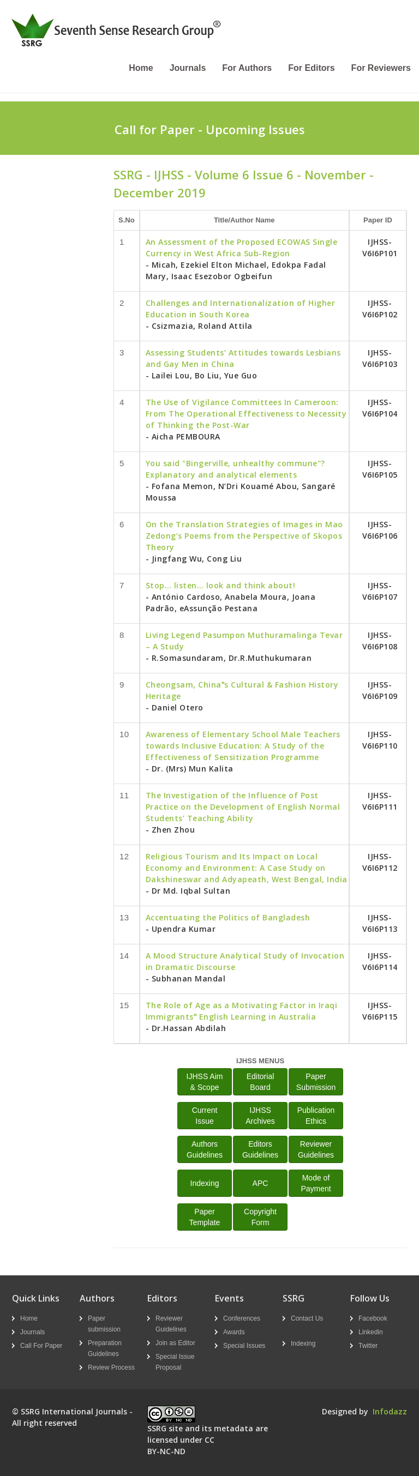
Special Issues (244, 1346)
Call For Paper (41, 1346)
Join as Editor (175, 1343)
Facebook (372, 1318)
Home (141, 68)
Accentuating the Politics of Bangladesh (228, 917)
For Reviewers (381, 68)
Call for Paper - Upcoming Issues (210, 129)
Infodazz (390, 1411)
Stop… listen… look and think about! (221, 585)
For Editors (311, 68)
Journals (188, 68)
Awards (234, 1332)
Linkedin (370, 1332)
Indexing (204, 1183)
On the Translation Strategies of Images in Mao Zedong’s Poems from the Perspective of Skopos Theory (244, 535)
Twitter (368, 1346)
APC (260, 1183)
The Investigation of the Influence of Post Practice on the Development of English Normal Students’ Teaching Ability (243, 806)
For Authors (247, 68)
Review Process (111, 1367)
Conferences (241, 1318)
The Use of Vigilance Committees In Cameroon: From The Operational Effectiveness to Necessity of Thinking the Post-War (246, 413)
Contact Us (307, 1318)
